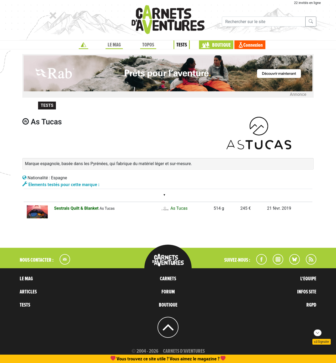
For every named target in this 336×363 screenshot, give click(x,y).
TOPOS (148, 45)
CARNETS (168, 278)
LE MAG (114, 45)
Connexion (253, 45)
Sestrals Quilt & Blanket (76, 208)
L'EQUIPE (308, 278)
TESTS (181, 45)
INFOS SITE (306, 291)
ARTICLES (28, 291)
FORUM (168, 291)
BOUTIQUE (221, 45)
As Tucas (173, 208)
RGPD (311, 305)
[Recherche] (264, 22)
